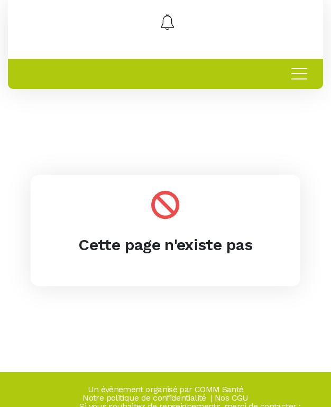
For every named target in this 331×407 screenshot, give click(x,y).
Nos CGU (232, 398)
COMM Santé (219, 389)
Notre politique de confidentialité (144, 398)
